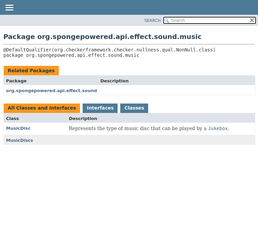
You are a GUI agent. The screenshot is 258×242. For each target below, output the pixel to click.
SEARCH (152, 20)
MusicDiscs (19, 140)
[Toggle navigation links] (9, 8)
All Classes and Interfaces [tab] (42, 108)
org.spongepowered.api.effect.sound (51, 90)
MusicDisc (18, 128)
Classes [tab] (134, 108)
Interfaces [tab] (100, 108)
